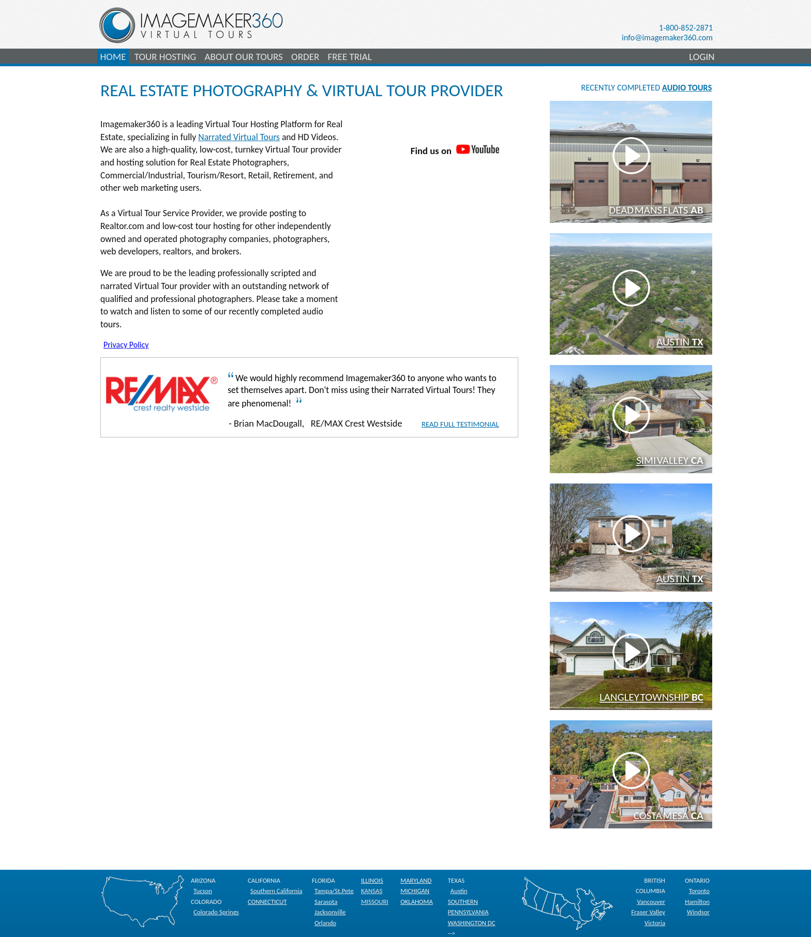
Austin (459, 891)
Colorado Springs (216, 912)
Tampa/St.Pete (334, 891)
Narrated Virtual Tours (239, 137)
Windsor (698, 912)
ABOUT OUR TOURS (243, 57)
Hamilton (697, 901)
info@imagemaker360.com (667, 37)
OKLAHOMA (416, 901)
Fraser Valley (648, 912)
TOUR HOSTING (165, 57)
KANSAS (371, 891)
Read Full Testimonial (460, 424)
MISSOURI (374, 901)
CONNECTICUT (267, 901)
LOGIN (701, 57)
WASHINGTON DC (471, 923)
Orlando (325, 923)
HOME (113, 57)
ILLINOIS (372, 880)
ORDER (305, 57)
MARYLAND (415, 880)
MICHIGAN (414, 891)
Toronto (699, 891)
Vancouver (651, 901)
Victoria (654, 923)
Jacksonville (330, 912)
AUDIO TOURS (687, 88)
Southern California (276, 891)
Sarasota (325, 901)
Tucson (202, 891)
